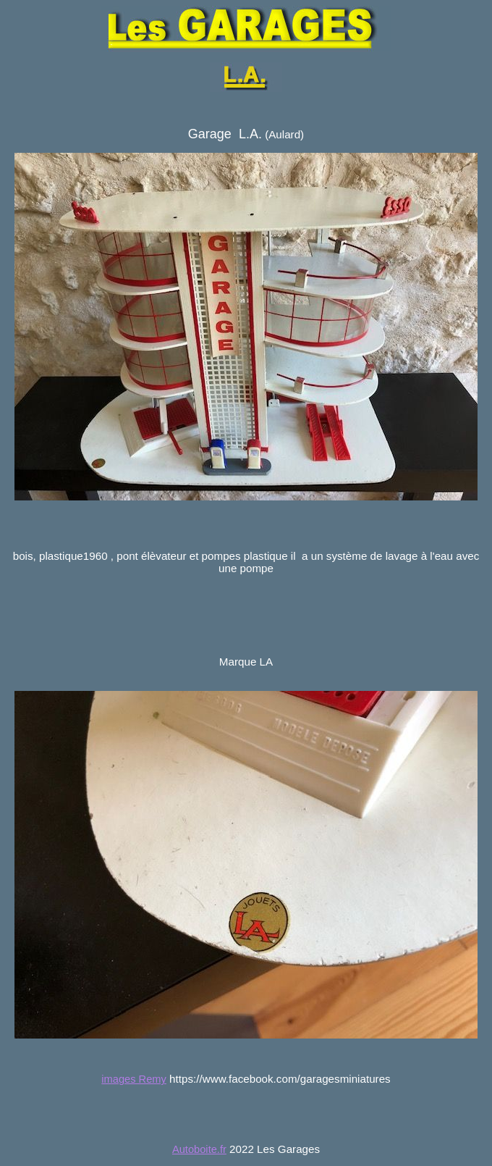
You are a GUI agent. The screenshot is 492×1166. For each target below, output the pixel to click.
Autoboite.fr (199, 1149)
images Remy (133, 1079)
